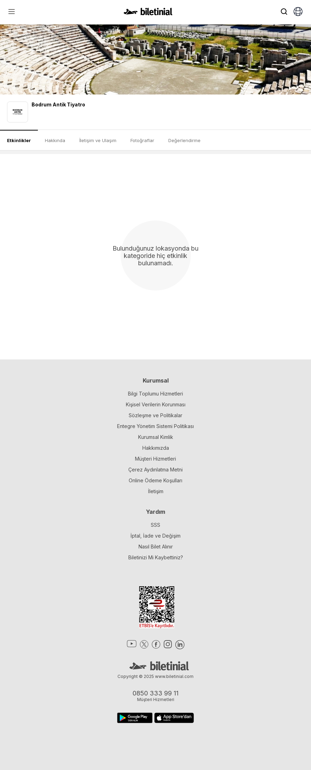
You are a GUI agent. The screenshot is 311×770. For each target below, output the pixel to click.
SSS (155, 525)
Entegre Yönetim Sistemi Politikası (155, 426)
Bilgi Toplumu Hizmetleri (155, 394)
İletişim (155, 491)
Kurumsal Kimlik (155, 437)
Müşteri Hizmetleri (155, 459)
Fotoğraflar (142, 140)
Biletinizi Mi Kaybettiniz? (155, 557)
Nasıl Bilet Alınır (155, 547)
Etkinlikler (19, 140)
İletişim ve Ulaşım (97, 140)
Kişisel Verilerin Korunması (155, 404)
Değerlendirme (184, 140)
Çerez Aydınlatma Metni (155, 469)
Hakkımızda (155, 448)
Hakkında (55, 140)
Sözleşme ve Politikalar (155, 415)
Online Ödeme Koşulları (155, 480)
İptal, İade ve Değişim (155, 536)
